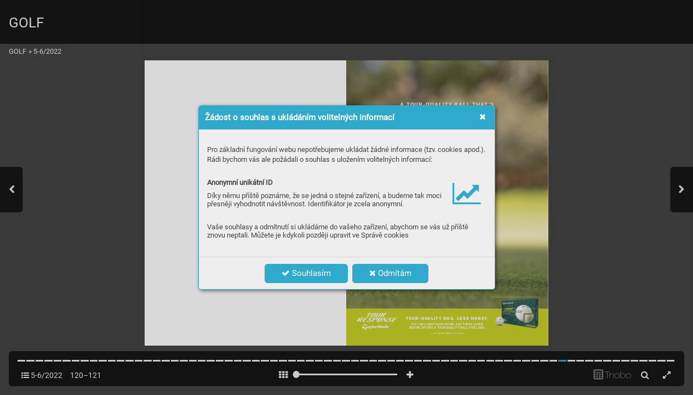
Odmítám (390, 273)
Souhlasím (306, 273)
